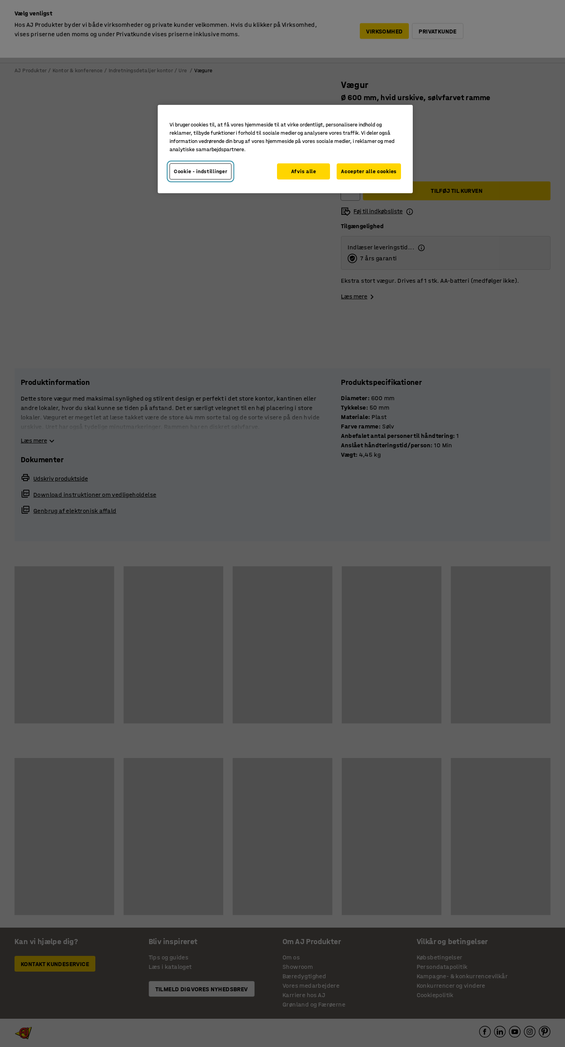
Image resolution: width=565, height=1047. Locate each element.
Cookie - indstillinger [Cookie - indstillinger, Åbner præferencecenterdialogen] (200, 171)
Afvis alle (303, 171)
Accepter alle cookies (369, 171)
